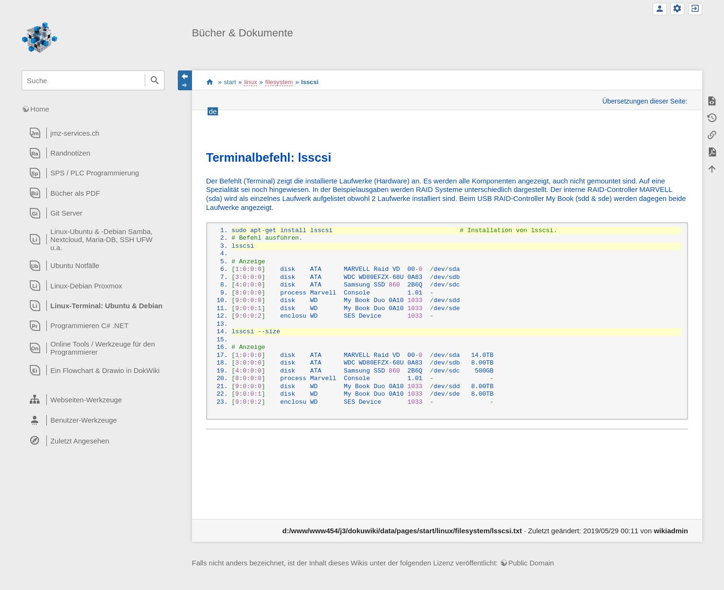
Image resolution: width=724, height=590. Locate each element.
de (213, 111)
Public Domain (531, 563)
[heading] (93, 133)
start (210, 81)
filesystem (279, 82)
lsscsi (310, 82)
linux (250, 82)
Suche (155, 80)
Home (39, 109)
